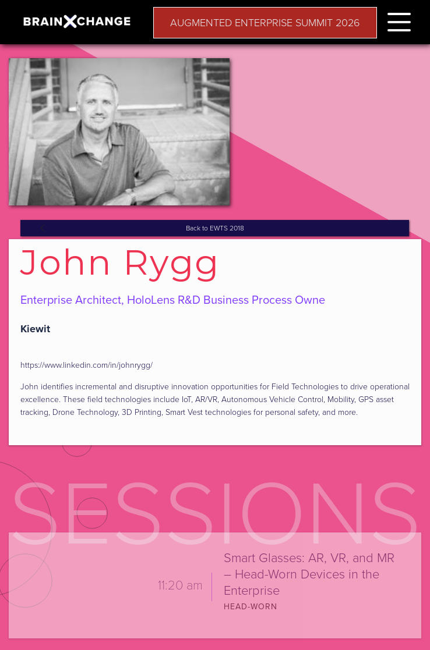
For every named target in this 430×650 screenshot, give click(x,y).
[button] (399, 20)
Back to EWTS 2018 (215, 228)
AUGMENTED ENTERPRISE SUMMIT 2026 (265, 22)
